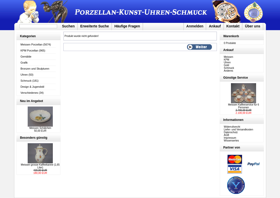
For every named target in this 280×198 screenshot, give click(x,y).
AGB (226, 135)
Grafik (24, 62)
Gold (226, 65)
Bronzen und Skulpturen (35, 68)
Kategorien (28, 36)
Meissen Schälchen (40, 128)
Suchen (68, 26)
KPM (226, 59)
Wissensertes (231, 140)
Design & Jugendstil (32, 86)
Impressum (230, 137)
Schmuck (26, 80)
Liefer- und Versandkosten (238, 129)
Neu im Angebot (31, 101)
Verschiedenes (29, 92)
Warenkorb (231, 36)
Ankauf (215, 26)
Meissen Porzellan (32, 44)
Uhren (24, 74)
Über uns (252, 26)
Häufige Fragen (127, 26)
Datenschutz (231, 132)
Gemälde (26, 56)
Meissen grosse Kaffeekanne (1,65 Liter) (40, 166)
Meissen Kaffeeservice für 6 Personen (243, 106)
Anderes (228, 70)
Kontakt (232, 26)
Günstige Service (235, 77)
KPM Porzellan (29, 50)
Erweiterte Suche (94, 26)
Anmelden (195, 26)
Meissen (228, 57)
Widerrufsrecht (232, 126)
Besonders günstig (34, 137)
